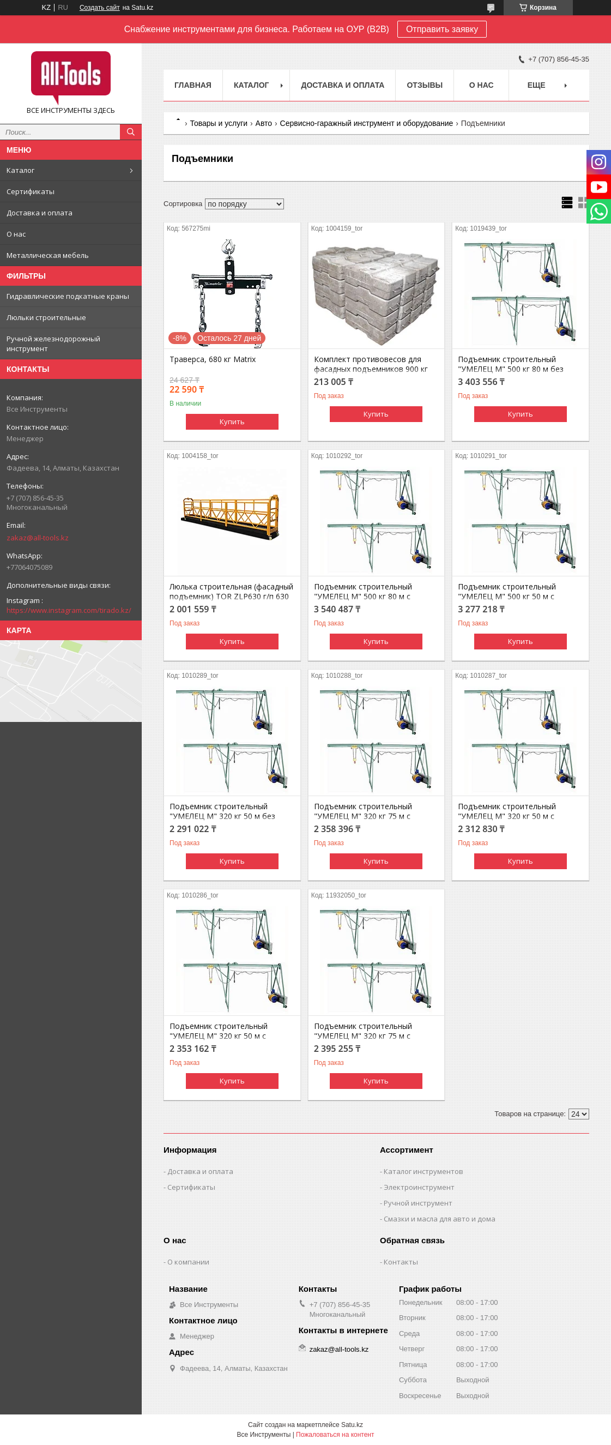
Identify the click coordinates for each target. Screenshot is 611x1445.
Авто (264, 123)
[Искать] (131, 132)
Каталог (20, 170)
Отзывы (425, 85)
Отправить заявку (442, 29)
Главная (192, 85)
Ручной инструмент (418, 1203)
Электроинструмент (419, 1187)
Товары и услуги (218, 123)
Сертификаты (31, 191)
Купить (232, 421)
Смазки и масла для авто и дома (439, 1219)
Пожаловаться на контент (335, 1434)
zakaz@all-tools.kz (38, 538)
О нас (16, 234)
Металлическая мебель (48, 255)
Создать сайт (100, 7)
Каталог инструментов (423, 1171)
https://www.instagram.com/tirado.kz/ (69, 610)
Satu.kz (352, 1425)
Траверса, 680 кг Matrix (213, 359)
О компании (188, 1262)
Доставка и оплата (39, 213)
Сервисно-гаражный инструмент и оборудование (366, 123)
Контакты (401, 1262)
